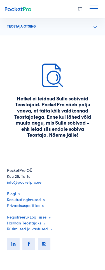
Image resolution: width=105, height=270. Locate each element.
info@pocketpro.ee (24, 182)
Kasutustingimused (24, 199)
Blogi (11, 193)
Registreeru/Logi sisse (26, 217)
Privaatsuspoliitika (23, 205)
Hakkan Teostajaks (24, 223)
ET (80, 9)
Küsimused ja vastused (27, 228)
